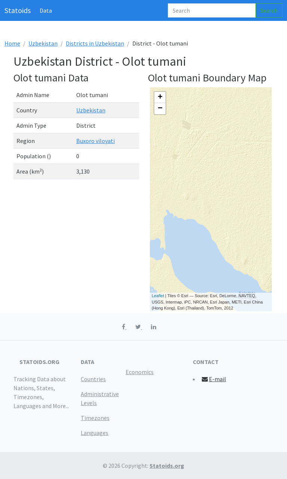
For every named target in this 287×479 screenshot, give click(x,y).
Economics (140, 372)
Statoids (17, 10)
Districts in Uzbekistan (95, 43)
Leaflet (158, 295)
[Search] (212, 10)
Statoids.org (166, 465)
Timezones (95, 418)
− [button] (160, 108)
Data (46, 10)
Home (12, 43)
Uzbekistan (43, 43)
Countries (93, 379)
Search (269, 10)
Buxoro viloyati (95, 140)
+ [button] (160, 97)
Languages (94, 432)
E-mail (213, 379)
